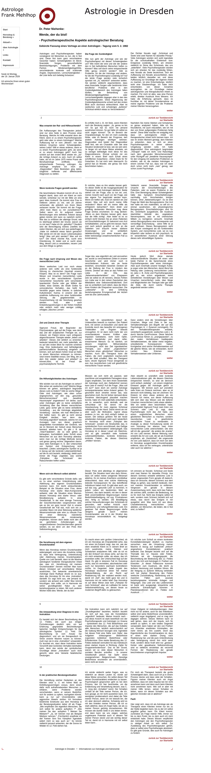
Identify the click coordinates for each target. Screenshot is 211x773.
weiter (170, 110)
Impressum (8, 65)
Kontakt (7, 60)
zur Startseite (166, 120)
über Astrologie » (10, 48)
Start (5, 29)
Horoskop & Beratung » (9, 36)
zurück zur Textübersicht (161, 118)
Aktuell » (7, 42)
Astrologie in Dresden (65, 749)
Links (5, 55)
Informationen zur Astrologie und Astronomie (99, 749)
